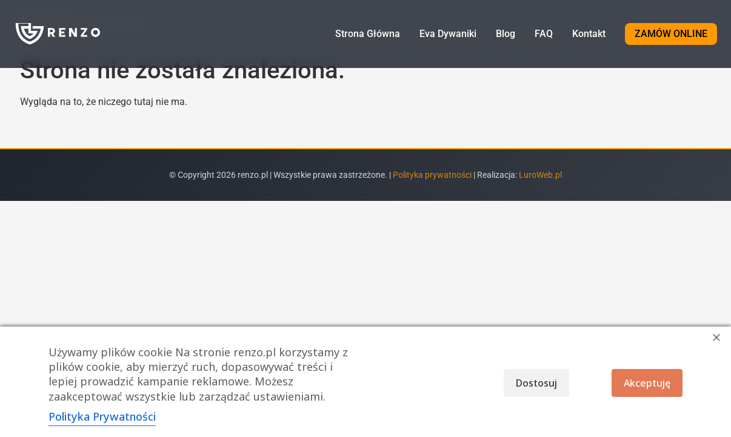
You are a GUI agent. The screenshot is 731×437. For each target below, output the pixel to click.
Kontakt (589, 34)
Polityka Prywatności (102, 416)
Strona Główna (367, 34)
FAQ (544, 34)
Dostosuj (536, 383)
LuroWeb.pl (540, 175)
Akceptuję (647, 383)
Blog (505, 34)
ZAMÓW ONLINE (671, 33)
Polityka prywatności (433, 175)
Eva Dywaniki (447, 34)
